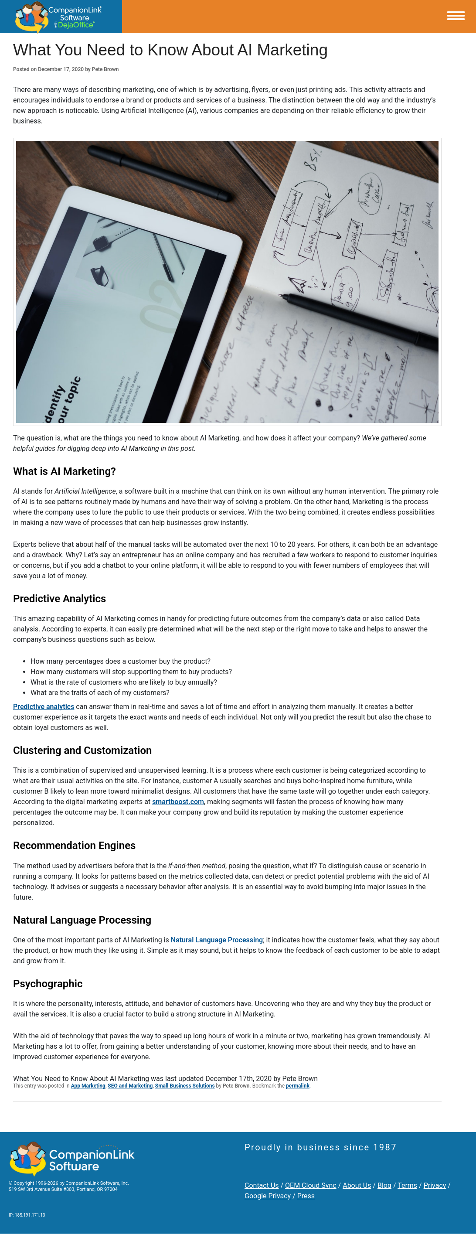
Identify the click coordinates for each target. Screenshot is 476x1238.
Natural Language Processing (217, 940)
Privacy (435, 1185)
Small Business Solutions (185, 1086)
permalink (297, 1086)
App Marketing (88, 1086)
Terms (407, 1185)
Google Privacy (268, 1196)
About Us (357, 1185)
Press (306, 1196)
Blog (384, 1185)
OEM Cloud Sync (311, 1185)
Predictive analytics (43, 707)
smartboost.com (178, 802)
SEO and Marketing (130, 1086)
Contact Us (262, 1185)
